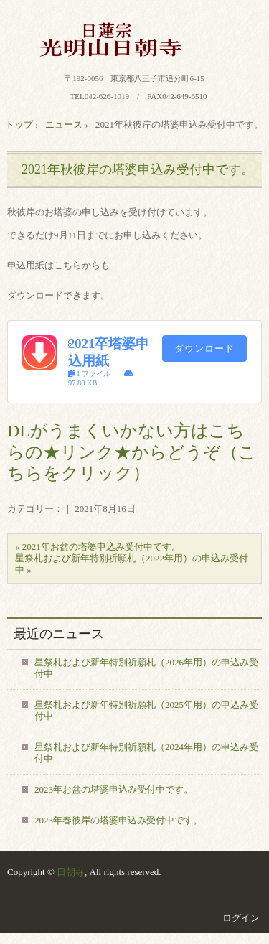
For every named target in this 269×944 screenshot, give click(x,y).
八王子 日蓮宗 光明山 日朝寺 (135, 39)
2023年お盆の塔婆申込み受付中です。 (113, 789)
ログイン (241, 917)
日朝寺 (71, 871)
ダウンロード (204, 348)
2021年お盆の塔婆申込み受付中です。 (101, 546)
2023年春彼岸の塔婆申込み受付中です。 (118, 820)
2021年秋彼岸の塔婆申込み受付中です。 (138, 169)
